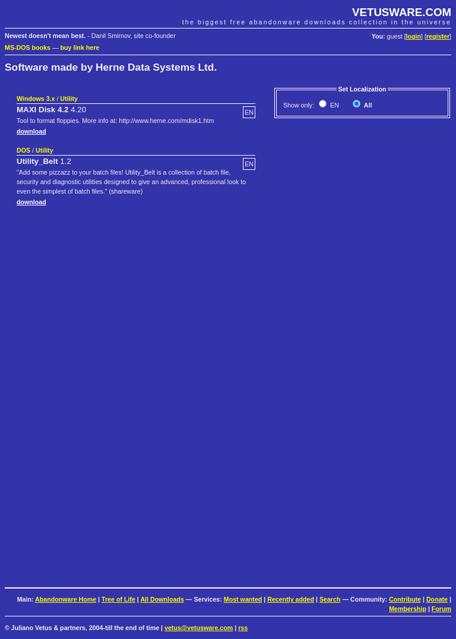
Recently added (290, 599)
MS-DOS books (27, 47)
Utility (69, 98)
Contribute (405, 599)
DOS (23, 150)
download (31, 131)
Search (330, 599)
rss (243, 627)
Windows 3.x (36, 98)
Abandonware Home (65, 599)
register (437, 36)
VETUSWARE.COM (401, 12)
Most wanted (243, 599)
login (413, 36)
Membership (407, 608)
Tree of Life (118, 599)
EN (333, 105)
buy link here (80, 47)
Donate (437, 599)
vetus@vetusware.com (198, 627)
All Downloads (161, 599)
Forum (441, 608)
